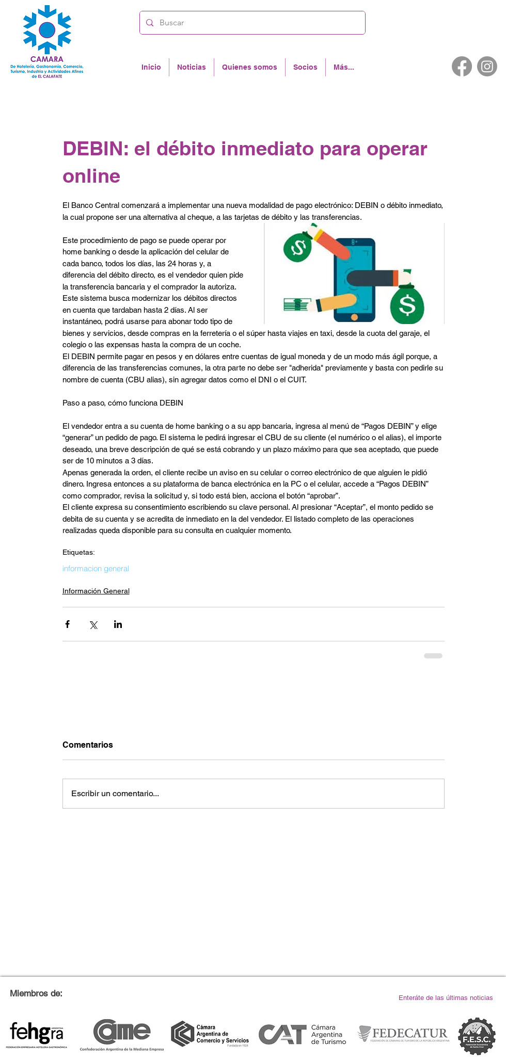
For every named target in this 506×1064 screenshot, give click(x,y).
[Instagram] (487, 66)
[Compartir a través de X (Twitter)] (93, 624)
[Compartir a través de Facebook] (67, 624)
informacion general (95, 568)
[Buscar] (251, 22)
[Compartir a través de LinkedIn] (118, 624)
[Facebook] (462, 66)
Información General (96, 591)
